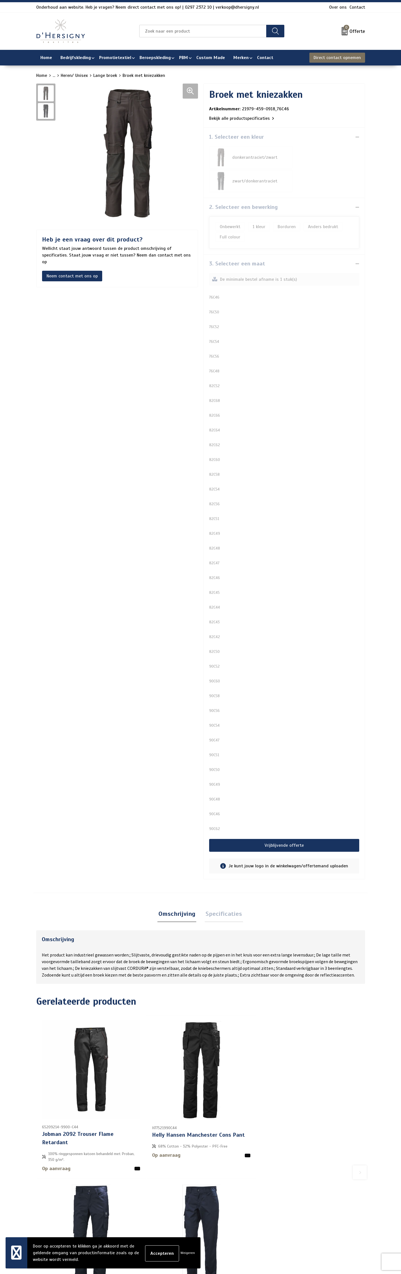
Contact (357, 7)
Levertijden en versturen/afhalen (194, 1201)
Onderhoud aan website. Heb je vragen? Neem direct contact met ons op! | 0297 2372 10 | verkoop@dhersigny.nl (147, 7)
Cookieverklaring (303, 1183)
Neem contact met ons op (72, 276)
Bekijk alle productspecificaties (241, 118)
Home (41, 75)
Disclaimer (297, 1201)
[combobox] (202, 31)
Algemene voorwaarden (310, 1174)
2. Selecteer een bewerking (243, 183)
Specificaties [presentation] (223, 890)
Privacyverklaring (304, 1192)
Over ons (338, 7)
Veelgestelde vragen (181, 1192)
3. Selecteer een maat (237, 239)
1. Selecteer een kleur (236, 136)
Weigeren (187, 1253)
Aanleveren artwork (181, 1210)
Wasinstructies (176, 1228)
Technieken (172, 1219)
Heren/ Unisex (74, 75)
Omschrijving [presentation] (177, 890)
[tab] (177, 891)
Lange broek (105, 75)
